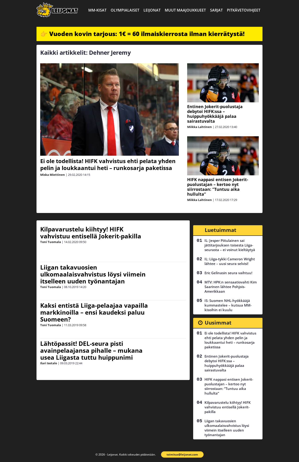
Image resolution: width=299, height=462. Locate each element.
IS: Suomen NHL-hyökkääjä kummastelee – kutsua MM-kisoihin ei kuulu (228, 305)
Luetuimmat (220, 229)
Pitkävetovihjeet (243, 10)
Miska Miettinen (52, 175)
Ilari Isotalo (48, 363)
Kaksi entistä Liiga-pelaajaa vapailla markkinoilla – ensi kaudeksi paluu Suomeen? (94, 312)
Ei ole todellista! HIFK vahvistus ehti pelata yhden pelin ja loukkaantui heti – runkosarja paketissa (108, 164)
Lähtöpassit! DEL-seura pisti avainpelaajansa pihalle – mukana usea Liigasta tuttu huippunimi (91, 350)
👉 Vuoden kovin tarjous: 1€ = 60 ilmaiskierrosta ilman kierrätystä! (142, 34)
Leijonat (152, 10)
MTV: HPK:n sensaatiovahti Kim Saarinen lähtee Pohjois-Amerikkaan (230, 287)
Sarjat (216, 10)
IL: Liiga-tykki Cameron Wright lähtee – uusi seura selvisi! (229, 261)
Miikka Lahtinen (199, 127)
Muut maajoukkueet (185, 10)
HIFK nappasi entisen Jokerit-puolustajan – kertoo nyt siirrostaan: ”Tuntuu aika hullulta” (217, 187)
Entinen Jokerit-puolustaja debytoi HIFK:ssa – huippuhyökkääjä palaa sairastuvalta (215, 114)
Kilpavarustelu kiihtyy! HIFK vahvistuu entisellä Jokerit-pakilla (90, 232)
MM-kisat (97, 10)
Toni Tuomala (50, 242)
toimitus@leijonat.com (182, 454)
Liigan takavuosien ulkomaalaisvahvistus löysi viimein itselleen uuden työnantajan (93, 274)
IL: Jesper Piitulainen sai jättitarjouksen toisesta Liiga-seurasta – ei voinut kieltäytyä (229, 245)
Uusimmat (218, 322)
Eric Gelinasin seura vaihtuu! (228, 273)
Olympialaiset (125, 10)
